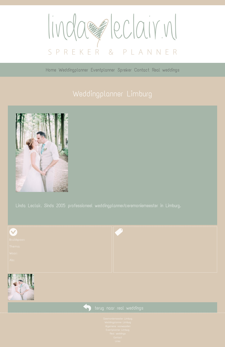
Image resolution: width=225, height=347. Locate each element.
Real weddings (118, 333)
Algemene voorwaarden (118, 326)
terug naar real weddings (119, 308)
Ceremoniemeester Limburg (117, 318)
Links (117, 341)
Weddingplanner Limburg (118, 322)
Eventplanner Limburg (118, 330)
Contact (118, 337)
